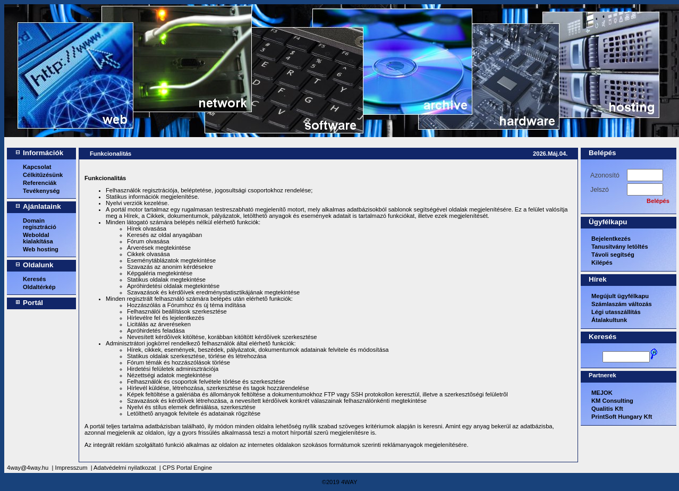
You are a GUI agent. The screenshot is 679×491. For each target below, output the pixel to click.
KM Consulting (612, 400)
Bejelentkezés (611, 238)
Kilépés (602, 262)
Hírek (598, 279)
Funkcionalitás (110, 153)
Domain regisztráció (39, 223)
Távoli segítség (612, 254)
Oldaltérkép (39, 287)
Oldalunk (38, 265)
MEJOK (602, 393)
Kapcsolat (37, 167)
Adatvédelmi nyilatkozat (125, 467)
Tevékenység (41, 191)
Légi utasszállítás (616, 312)
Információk (43, 153)
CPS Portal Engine (187, 467)
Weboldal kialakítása (38, 238)
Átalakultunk (609, 320)
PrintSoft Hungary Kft (621, 416)
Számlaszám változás (621, 304)
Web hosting (40, 249)
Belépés (602, 153)
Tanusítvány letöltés (619, 246)
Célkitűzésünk (43, 175)
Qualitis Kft (607, 408)
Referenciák (39, 183)
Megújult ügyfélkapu (620, 296)
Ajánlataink (42, 206)
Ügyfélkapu (608, 222)
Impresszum (71, 467)
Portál (33, 303)
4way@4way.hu (27, 467)
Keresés (34, 279)
